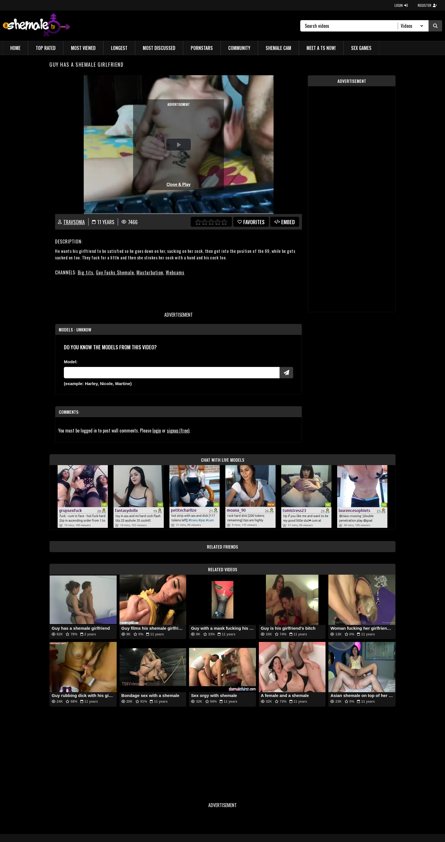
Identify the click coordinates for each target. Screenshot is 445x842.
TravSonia (74, 222)
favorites (251, 222)
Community (239, 48)
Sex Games (361, 48)
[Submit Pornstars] (286, 372)
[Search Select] (411, 26)
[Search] (351, 25)
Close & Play (179, 184)
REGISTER (427, 5)
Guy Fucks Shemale (115, 272)
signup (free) (178, 430)
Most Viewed (83, 48)
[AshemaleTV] (36, 25)
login (156, 430)
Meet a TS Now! (321, 48)
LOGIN (401, 5)
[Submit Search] (435, 26)
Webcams (175, 272)
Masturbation (150, 272)
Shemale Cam (278, 48)
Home (15, 48)
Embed (284, 222)
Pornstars (202, 48)
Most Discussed (159, 48)
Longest (119, 48)
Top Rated (46, 48)
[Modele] (172, 372)
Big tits (85, 272)
